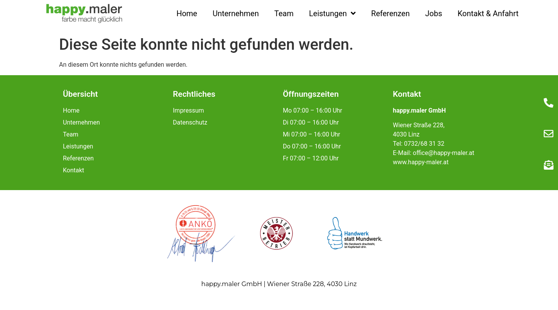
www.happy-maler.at (420, 162)
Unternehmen (236, 13)
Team (284, 13)
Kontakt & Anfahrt (488, 13)
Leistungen (332, 13)
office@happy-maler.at (443, 153)
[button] (17, 293)
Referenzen (390, 13)
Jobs (433, 13)
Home (186, 13)
